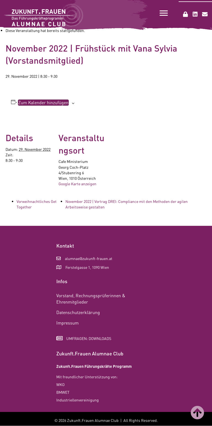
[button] (185, 14)
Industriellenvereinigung (77, 399)
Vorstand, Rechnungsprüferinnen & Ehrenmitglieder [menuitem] (90, 299)
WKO (60, 384)
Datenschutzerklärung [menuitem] (78, 312)
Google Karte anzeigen (77, 183)
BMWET (63, 392)
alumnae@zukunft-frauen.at (88, 258)
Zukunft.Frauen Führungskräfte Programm (94, 366)
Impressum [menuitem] (67, 323)
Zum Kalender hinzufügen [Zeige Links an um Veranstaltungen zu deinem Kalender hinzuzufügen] (43, 102)
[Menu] (163, 13)
